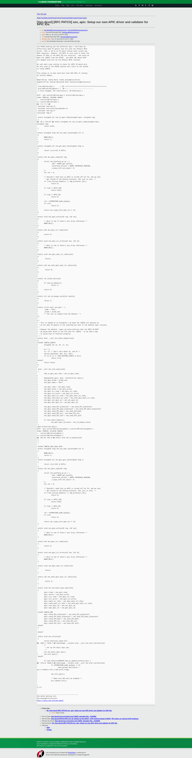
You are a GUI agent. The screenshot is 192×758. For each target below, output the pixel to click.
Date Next (48, 18)
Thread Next (65, 18)
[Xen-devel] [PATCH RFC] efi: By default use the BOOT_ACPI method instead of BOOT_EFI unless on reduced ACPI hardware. (95, 719)
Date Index (73, 18)
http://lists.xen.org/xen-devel (50, 701)
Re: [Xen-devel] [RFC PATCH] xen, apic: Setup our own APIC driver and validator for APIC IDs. (79, 710)
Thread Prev (56, 18)
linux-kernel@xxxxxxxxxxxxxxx (77, 30)
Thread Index (82, 18)
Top (38, 14)
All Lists (43, 14)
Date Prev (40, 18)
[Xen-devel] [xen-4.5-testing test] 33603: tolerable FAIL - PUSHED (73, 716)
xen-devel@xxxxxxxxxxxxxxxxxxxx (55, 30)
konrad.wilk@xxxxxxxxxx (70, 32)
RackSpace (72, 752)
